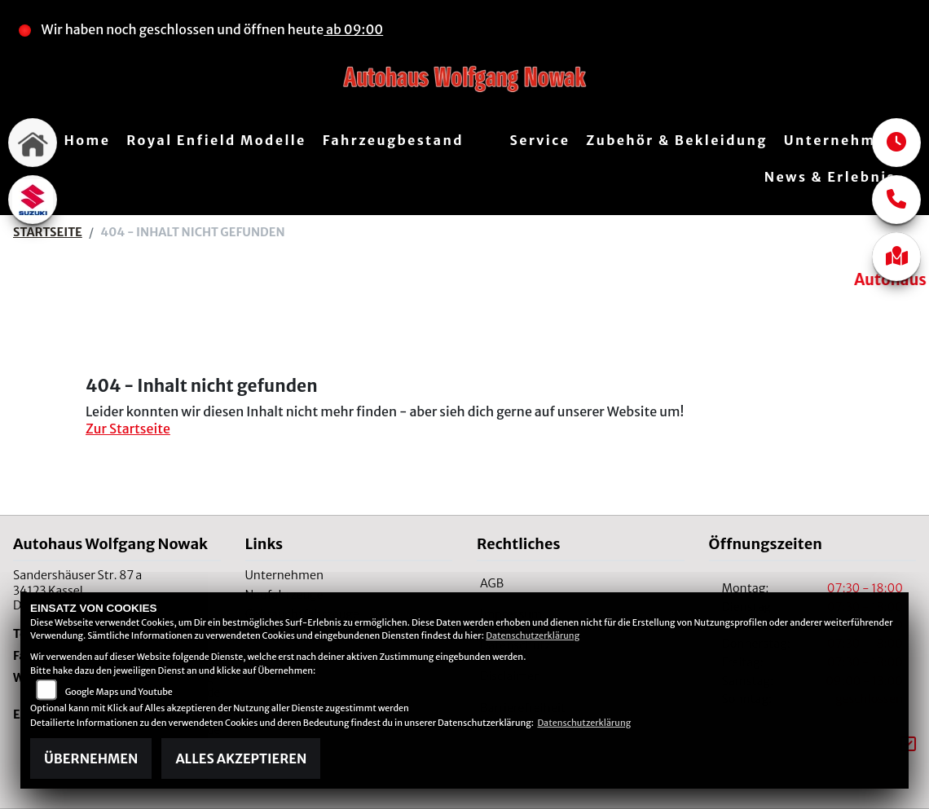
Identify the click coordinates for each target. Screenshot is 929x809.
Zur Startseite (128, 428)
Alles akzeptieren (240, 758)
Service (539, 140)
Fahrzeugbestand (393, 140)
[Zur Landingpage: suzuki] (32, 199)
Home (87, 140)
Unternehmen (840, 140)
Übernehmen (91, 758)
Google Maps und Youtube (119, 691)
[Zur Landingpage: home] (32, 142)
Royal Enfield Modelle (216, 140)
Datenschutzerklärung (532, 635)
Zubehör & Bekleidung (676, 140)
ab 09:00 (353, 29)
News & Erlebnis (830, 177)
